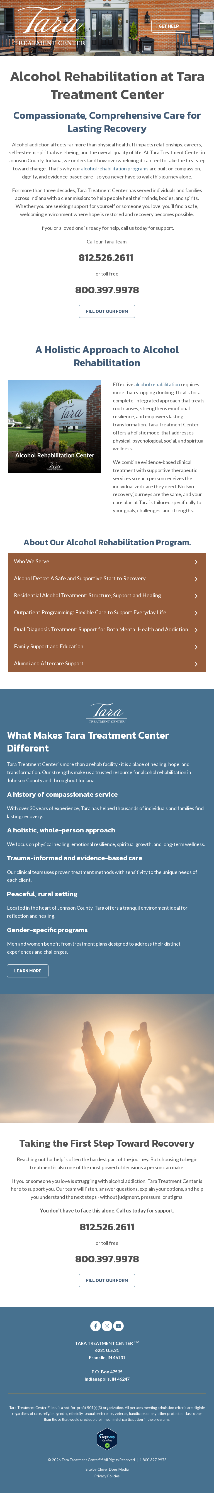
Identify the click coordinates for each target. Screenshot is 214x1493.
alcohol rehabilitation (157, 384)
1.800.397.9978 (153, 1460)
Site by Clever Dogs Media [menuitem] (107, 1469)
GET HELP (169, 26)
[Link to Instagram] (107, 1326)
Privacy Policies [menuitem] (107, 1476)
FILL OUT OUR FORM (107, 311)
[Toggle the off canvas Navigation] (201, 26)
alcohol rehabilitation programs (115, 168)
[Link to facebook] (95, 1326)
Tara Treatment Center (82, 1460)
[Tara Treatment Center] (50, 26)
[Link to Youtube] (118, 1326)
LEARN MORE (27, 970)
